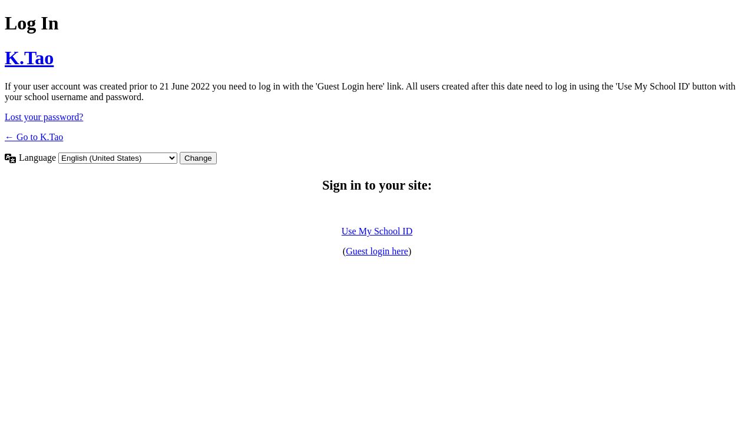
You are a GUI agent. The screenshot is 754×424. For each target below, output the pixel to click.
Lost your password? (44, 117)
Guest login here (377, 251)
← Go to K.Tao (34, 137)
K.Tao (29, 57)
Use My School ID (377, 231)
